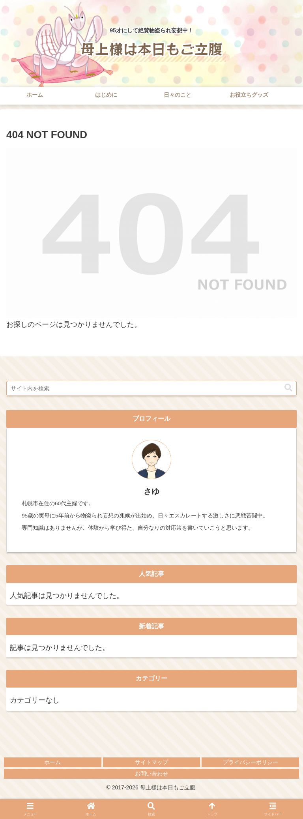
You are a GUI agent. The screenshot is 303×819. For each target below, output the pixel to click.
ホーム (52, 762)
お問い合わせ (151, 773)
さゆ (151, 491)
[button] (288, 388)
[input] (151, 388)
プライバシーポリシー (250, 762)
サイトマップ (151, 762)
